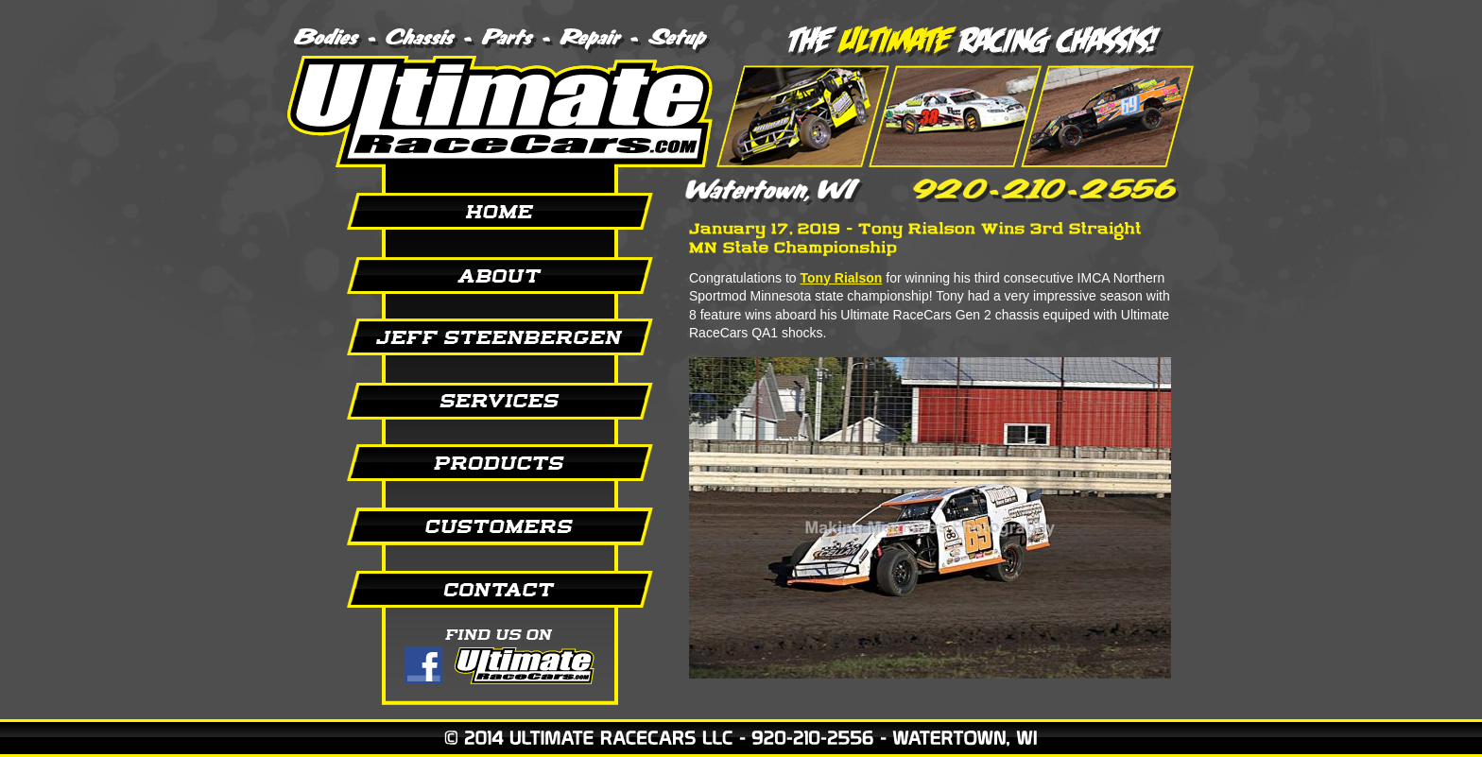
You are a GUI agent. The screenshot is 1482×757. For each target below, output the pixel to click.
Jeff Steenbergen (476, 337)
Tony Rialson (842, 277)
